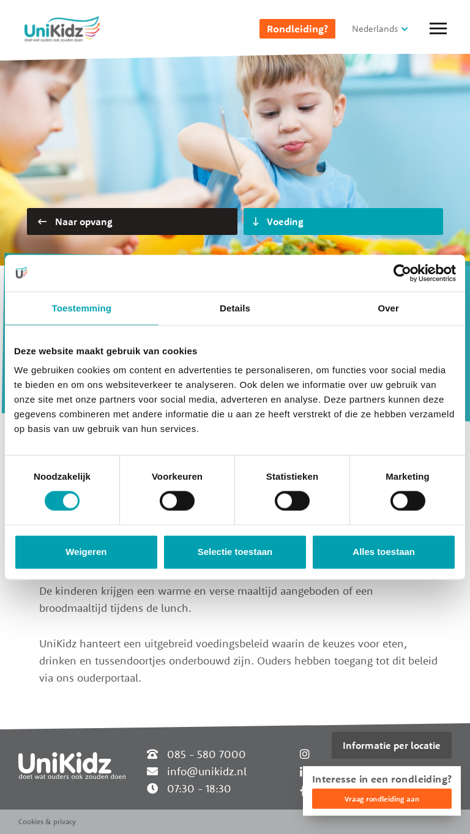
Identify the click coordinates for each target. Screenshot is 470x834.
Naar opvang (75, 221)
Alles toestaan (383, 551)
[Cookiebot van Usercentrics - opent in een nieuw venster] (402, 273)
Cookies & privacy (47, 821)
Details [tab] (235, 308)
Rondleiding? (297, 28)
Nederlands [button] (375, 28)
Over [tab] (388, 308)
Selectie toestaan (235, 551)
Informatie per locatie (392, 745)
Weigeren (85, 551)
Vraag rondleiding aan (382, 798)
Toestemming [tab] (82, 308)
